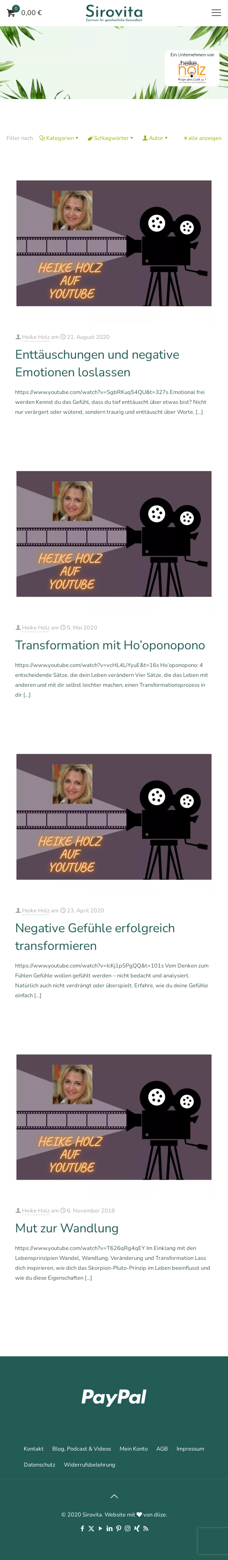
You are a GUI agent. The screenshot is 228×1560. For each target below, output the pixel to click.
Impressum (190, 1449)
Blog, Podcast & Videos (81, 1449)
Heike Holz (36, 337)
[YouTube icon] (100, 1528)
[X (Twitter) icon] (91, 1528)
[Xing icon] (136, 1528)
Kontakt (34, 1449)
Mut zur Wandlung (67, 1228)
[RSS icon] (145, 1528)
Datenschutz (39, 1465)
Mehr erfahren (197, 435)
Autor (155, 138)
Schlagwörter (110, 138)
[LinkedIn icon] (109, 1528)
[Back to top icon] (114, 1497)
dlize (160, 1515)
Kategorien (59, 138)
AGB (162, 1449)
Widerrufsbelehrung (89, 1465)
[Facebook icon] (82, 1528)
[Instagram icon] (127, 1528)
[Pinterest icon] (118, 1528)
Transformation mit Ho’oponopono (110, 645)
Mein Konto (134, 1449)
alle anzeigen (202, 138)
